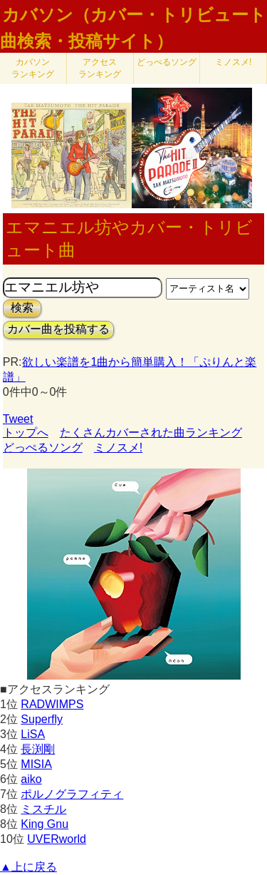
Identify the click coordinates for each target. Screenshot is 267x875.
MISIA (36, 764)
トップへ (25, 432)
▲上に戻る (28, 867)
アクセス (99, 68)
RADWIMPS (52, 704)
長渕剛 (38, 749)
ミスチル (43, 809)
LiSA (33, 734)
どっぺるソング (167, 62)
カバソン (32, 68)
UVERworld (56, 839)
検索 (22, 308)
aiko (31, 779)
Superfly (42, 719)
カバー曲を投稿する (58, 329)
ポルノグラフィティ (72, 794)
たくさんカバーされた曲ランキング (151, 432)
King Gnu (44, 824)
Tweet (18, 419)
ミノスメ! (233, 62)
